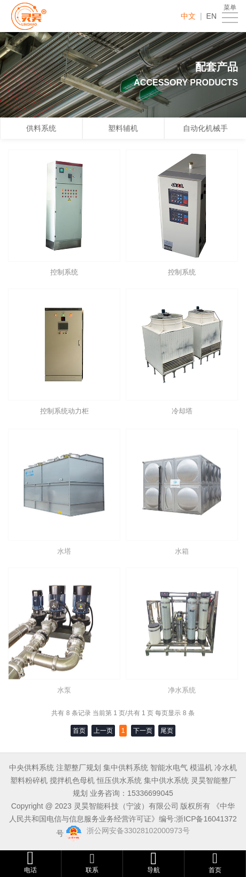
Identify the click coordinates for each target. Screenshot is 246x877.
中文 (188, 16)
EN (211, 16)
